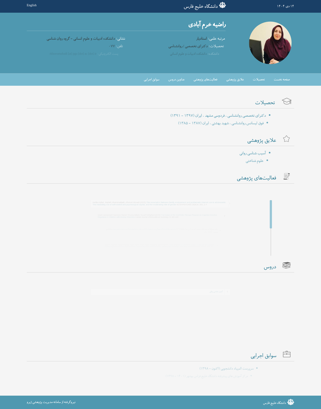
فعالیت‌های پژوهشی (205, 79)
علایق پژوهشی (235, 79)
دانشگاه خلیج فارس (201, 6)
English (32, 5)
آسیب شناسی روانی (208, 291)
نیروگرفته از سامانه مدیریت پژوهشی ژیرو (51, 402)
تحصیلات (259, 79)
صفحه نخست (282, 79)
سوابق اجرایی (151, 79)
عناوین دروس (176, 79)
